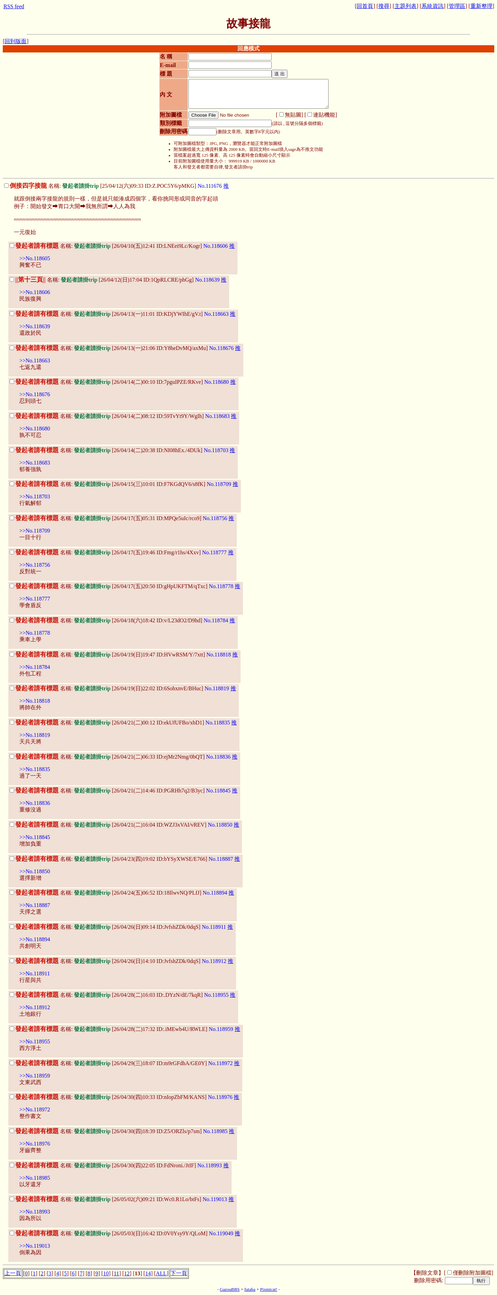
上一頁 (12, 1273)
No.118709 (219, 484)
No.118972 (220, 1063)
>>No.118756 (34, 565)
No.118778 (221, 586)
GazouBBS (230, 1289)
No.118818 (218, 655)
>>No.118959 (34, 1076)
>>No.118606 (34, 292)
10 (106, 1273)
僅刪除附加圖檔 (472, 1273)
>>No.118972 (34, 1109)
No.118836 (218, 757)
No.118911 (214, 927)
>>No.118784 (34, 667)
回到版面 (15, 41)
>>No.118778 (34, 633)
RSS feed (13, 6)
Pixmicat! (268, 1289)
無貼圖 (293, 115)
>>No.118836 (34, 803)
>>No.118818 (34, 701)
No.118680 (216, 382)
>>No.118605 (34, 258)
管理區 (457, 6)
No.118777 (214, 552)
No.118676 (221, 348)
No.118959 (221, 1029)
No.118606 (215, 246)
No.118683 (217, 416)
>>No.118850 (34, 871)
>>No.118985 (34, 1178)
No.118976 (220, 1097)
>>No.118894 (34, 939)
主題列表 (405, 6)
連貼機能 (324, 115)
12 (127, 1273)
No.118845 (218, 790)
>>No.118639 (34, 326)
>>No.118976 (34, 1144)
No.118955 (216, 995)
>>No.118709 (34, 531)
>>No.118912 (34, 1007)
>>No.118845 (34, 837)
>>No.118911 (34, 973)
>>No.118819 (34, 735)
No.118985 (215, 1131)
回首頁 (365, 6)
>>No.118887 (34, 905)
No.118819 (217, 688)
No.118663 (216, 314)
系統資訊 (432, 6)
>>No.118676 (34, 394)
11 (116, 1273)
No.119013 (215, 1199)
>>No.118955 (34, 1041)
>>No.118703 (34, 496)
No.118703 (216, 450)
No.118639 (207, 280)
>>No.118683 (34, 463)
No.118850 (220, 825)
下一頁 (178, 1273)
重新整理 (481, 6)
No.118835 (217, 723)
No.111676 (209, 186)
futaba (249, 1289)
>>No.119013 (34, 1246)
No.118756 (215, 518)
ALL (161, 1273)
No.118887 (220, 859)
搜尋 (383, 6)
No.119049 (221, 1233)
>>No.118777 (34, 599)
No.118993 (209, 1165)
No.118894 (215, 893)
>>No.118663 (34, 360)
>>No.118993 (34, 1212)
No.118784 (216, 620)
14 (148, 1273)
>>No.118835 (34, 769)
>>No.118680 (34, 428)
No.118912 (214, 961)
